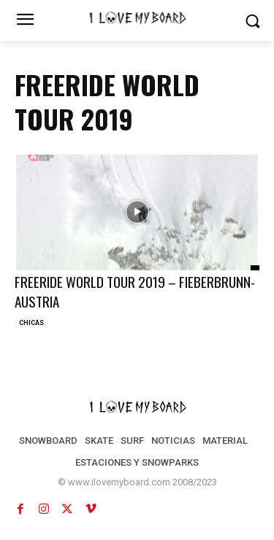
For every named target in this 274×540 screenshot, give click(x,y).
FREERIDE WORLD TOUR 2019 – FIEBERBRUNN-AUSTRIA (135, 291)
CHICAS (31, 322)
